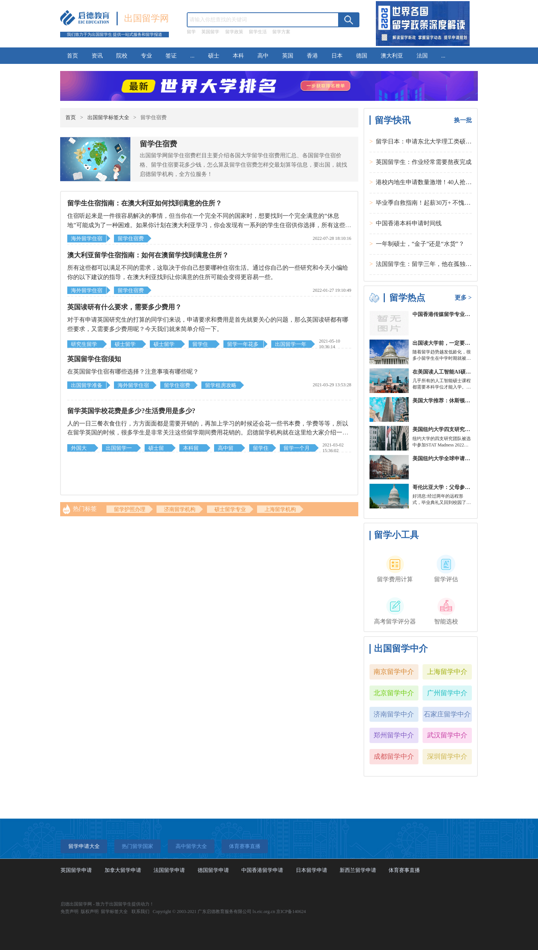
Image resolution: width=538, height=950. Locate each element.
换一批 (463, 120)
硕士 (213, 55)
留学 (191, 31)
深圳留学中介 (447, 756)
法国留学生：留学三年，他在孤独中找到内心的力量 (444, 264)
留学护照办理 (129, 509)
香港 (312, 55)
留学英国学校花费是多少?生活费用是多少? (131, 411)
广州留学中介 (447, 693)
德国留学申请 (213, 870)
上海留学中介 (447, 671)
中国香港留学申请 (262, 870)
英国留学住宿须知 (94, 359)
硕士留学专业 (230, 509)
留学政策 (234, 31)
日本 (337, 55)
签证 (171, 55)
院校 (121, 55)
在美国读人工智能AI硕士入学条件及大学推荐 (465, 372)
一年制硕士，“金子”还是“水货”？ (420, 244)
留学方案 (281, 31)
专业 (146, 55)
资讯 (97, 55)
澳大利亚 (392, 55)
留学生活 (258, 31)
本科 (238, 55)
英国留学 (210, 31)
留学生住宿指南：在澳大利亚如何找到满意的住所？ (144, 203)
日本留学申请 (311, 870)
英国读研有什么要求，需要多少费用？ (124, 307)
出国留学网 (146, 18)
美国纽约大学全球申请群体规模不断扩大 (459, 458)
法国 (422, 55)
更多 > (463, 297)
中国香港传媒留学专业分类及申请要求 (456, 314)
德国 (361, 55)
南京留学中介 (394, 671)
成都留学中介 (394, 756)
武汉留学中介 (447, 735)
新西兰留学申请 (358, 870)
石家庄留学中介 (447, 714)
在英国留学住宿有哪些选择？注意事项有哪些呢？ (133, 371)
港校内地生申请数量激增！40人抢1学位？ (431, 182)
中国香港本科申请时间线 (409, 223)
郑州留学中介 (394, 735)
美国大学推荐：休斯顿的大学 (446, 400)
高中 (263, 55)
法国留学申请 (169, 870)
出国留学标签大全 (108, 117)
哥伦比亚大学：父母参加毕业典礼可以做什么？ (467, 487)
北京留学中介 (394, 693)
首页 (72, 55)
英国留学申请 (76, 870)
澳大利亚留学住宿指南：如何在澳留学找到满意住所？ (148, 255)
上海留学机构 (280, 509)
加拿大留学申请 (123, 870)
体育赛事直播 (404, 870)
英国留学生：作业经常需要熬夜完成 (423, 162)
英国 (287, 55)
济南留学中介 (394, 714)
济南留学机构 (179, 509)
